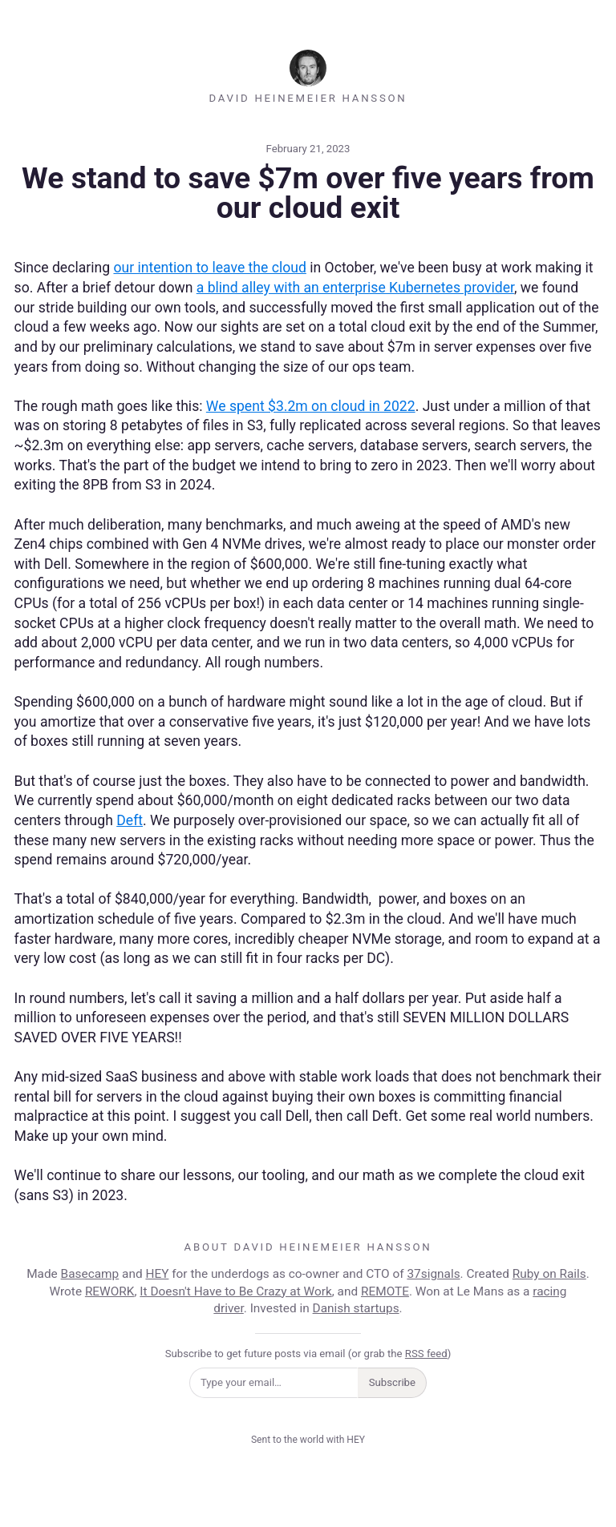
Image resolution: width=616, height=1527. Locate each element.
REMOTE (385, 1291)
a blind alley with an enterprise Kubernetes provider (355, 288)
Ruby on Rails (549, 1274)
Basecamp (90, 1274)
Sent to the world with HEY (308, 1439)
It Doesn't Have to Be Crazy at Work (235, 1291)
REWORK (110, 1291)
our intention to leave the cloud (209, 268)
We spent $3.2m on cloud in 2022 (310, 406)
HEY (156, 1274)
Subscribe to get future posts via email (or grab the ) (308, 1354)
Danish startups (356, 1308)
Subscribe (392, 1382)
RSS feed (426, 1354)
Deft (129, 820)
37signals (433, 1274)
